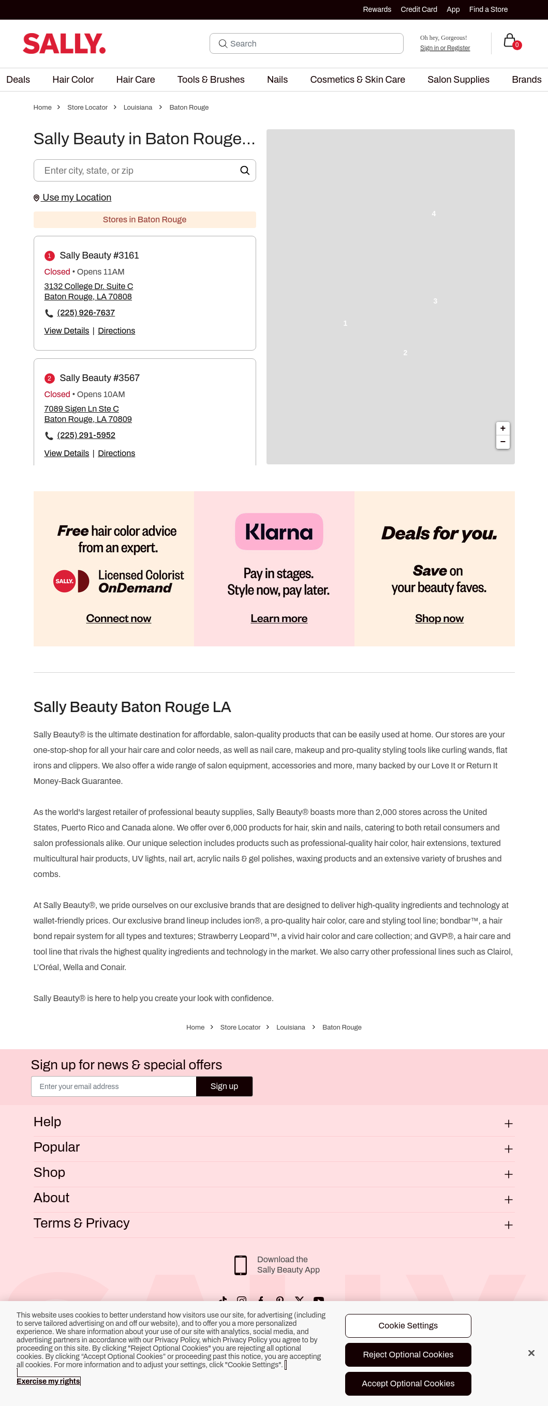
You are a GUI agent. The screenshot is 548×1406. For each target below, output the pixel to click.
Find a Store (488, 9)
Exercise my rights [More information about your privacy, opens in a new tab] (48, 1381)
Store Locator (87, 107)
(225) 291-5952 (86, 435)
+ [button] (503, 428)
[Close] (531, 1352)
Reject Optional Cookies (408, 1354)
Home (43, 107)
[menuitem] (18, 79)
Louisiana (138, 107)
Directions (116, 330)
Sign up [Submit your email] (225, 1086)
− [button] (503, 442)
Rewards (377, 9)
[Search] (313, 43)
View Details (67, 330)
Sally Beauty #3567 (100, 378)
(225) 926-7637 (86, 312)
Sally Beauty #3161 (99, 255)
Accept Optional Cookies (408, 1383)
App (453, 9)
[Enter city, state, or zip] (145, 170)
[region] (274, 1353)
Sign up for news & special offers (127, 1064)
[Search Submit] (223, 43)
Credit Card (419, 9)
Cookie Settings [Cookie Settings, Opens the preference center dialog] (408, 1325)
